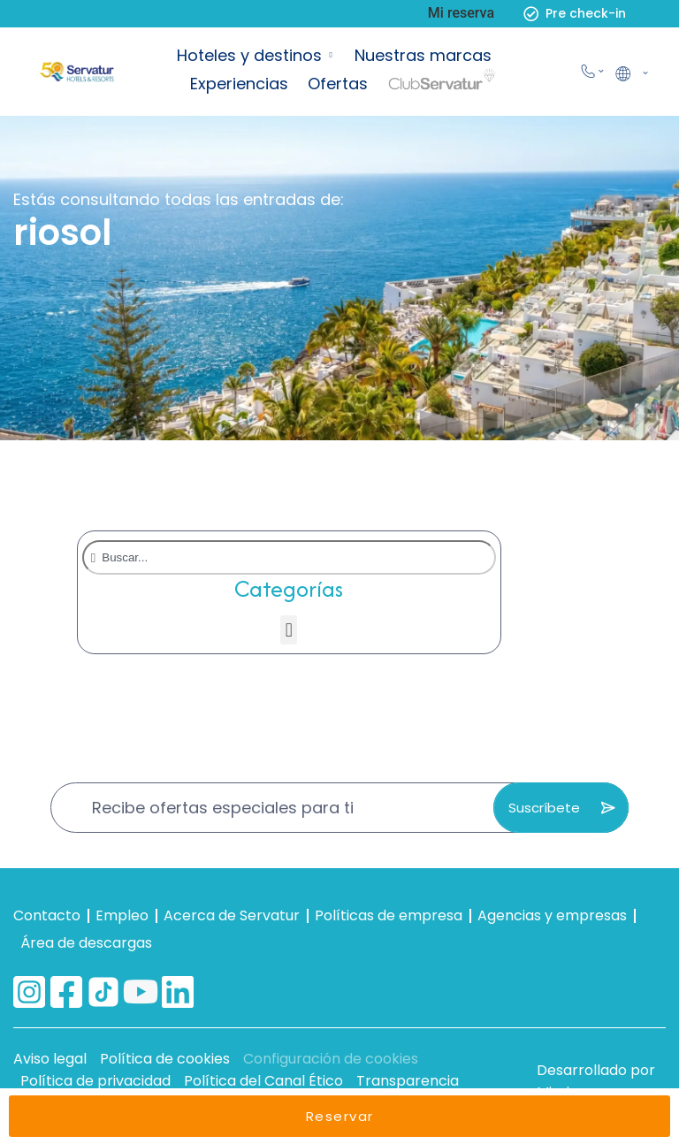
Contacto (46, 915)
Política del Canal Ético (263, 1081)
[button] (288, 629)
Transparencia (407, 1081)
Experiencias (239, 83)
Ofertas (338, 83)
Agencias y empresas (552, 915)
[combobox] (289, 557)
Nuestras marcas (423, 55)
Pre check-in (585, 13)
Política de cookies (165, 1059)
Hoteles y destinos (249, 55)
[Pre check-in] (530, 13)
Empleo (122, 915)
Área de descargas (86, 943)
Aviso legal (50, 1059)
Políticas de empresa (388, 915)
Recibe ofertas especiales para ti (223, 808)
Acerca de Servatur (232, 915)
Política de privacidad (95, 1081)
